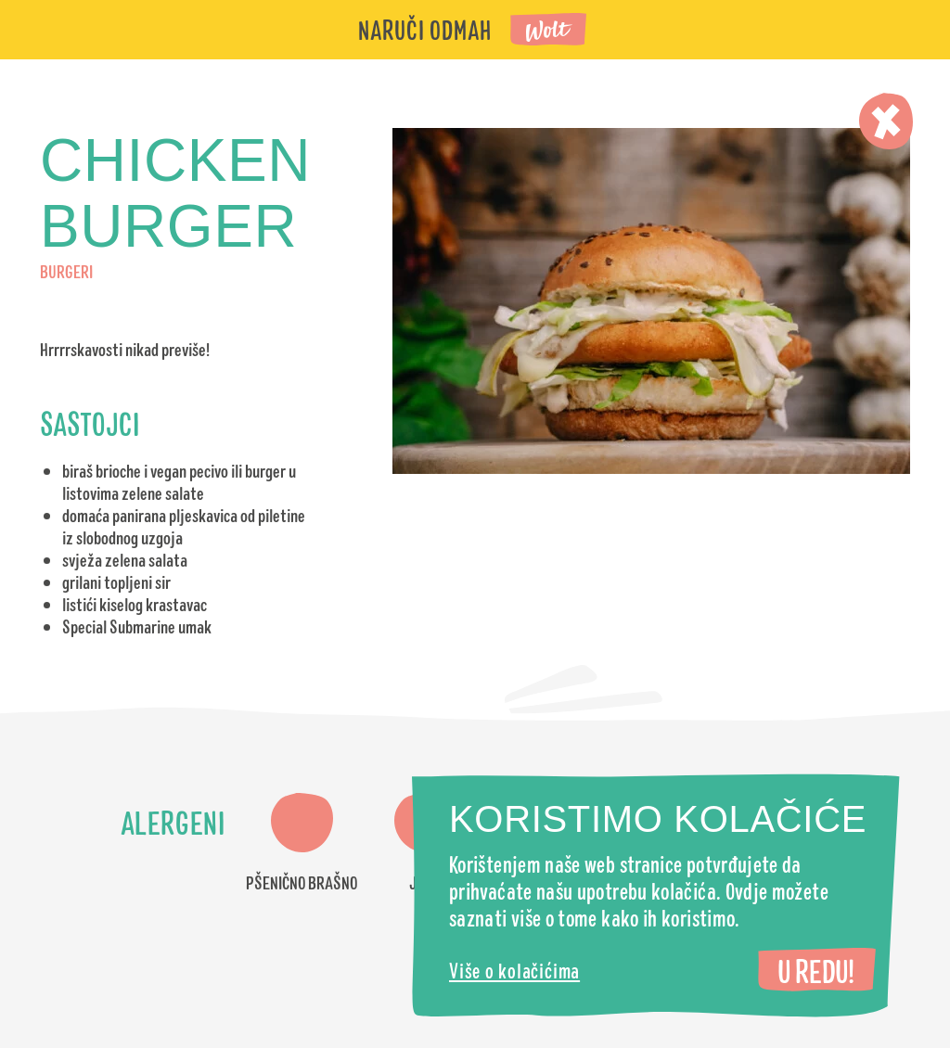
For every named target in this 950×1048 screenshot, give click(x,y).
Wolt (549, 31)
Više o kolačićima (514, 970)
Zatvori (886, 121)
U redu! (815, 971)
